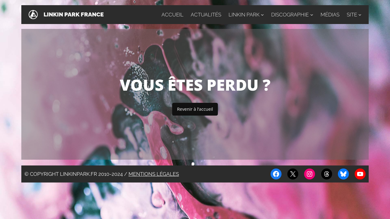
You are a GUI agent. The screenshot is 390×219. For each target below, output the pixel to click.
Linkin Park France (74, 14)
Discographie (290, 15)
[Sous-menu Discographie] (311, 14)
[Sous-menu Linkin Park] (262, 14)
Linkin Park (244, 15)
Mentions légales (154, 174)
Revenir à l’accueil (195, 109)
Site (352, 15)
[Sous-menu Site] (359, 14)
